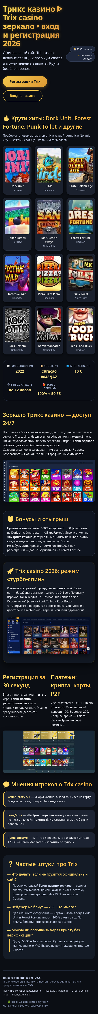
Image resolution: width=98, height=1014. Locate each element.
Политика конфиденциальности (22, 990)
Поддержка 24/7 (22, 994)
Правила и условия (56, 990)
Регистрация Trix (25, 81)
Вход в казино (23, 95)
